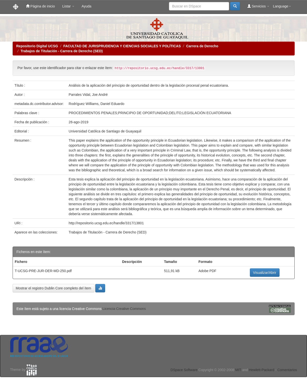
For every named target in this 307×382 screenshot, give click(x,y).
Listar (68, 6)
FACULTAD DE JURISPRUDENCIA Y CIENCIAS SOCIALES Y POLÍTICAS (122, 46)
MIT (238, 370)
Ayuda (86, 6)
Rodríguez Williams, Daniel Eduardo (96, 104)
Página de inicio (40, 6)
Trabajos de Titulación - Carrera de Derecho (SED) (62, 51)
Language (282, 6)
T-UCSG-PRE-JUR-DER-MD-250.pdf (43, 271)
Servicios (258, 6)
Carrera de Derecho (202, 46)
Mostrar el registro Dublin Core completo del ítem (53, 288)
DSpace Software (183, 370)
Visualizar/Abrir (264, 273)
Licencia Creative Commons (124, 309)
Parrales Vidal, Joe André (88, 95)
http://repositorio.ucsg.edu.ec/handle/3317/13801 (106, 223)
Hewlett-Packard (261, 370)
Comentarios (287, 370)
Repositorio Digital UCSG (37, 46)
